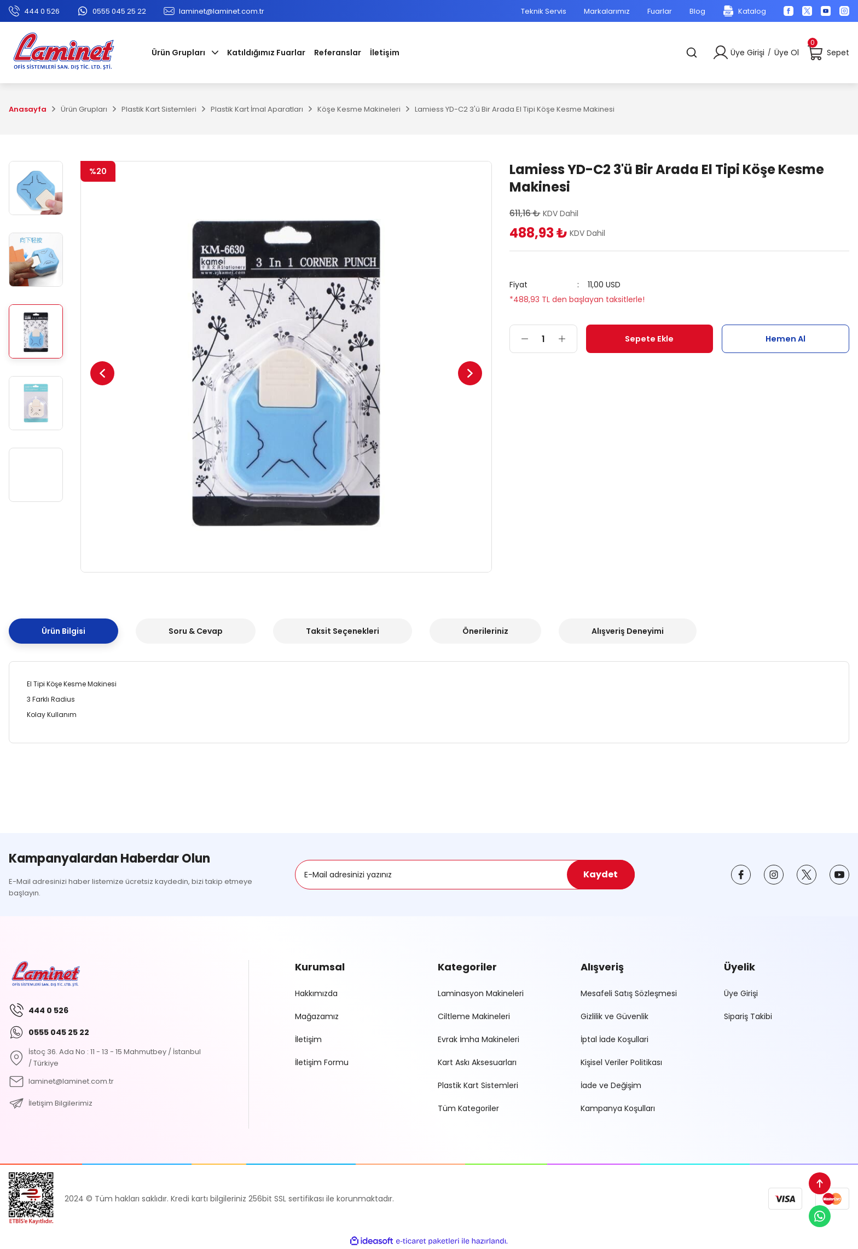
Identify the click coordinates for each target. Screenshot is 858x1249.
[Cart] (828, 52)
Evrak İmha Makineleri (478, 1039)
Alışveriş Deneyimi (628, 631)
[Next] (467, 373)
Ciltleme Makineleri (474, 1016)
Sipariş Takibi (748, 1016)
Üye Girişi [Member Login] (747, 52)
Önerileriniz (485, 631)
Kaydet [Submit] (600, 874)
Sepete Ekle (649, 338)
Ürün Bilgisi (63, 631)
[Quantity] (543, 339)
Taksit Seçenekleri (342, 631)
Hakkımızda (316, 993)
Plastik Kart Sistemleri (478, 1085)
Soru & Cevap (196, 631)
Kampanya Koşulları (618, 1108)
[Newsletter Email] (465, 874)
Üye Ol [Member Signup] (786, 52)
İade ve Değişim (611, 1085)
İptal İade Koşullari (614, 1039)
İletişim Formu (322, 1062)
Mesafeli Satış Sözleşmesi (629, 993)
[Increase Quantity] (567, 339)
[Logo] (63, 52)
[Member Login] (721, 52)
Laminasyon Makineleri (481, 993)
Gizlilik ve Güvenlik (614, 1016)
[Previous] (106, 373)
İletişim (308, 1039)
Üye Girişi (741, 993)
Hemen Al (786, 338)
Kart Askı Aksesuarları (477, 1062)
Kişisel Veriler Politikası (621, 1062)
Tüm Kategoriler (468, 1108)
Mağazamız (317, 1016)
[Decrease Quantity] (519, 339)
